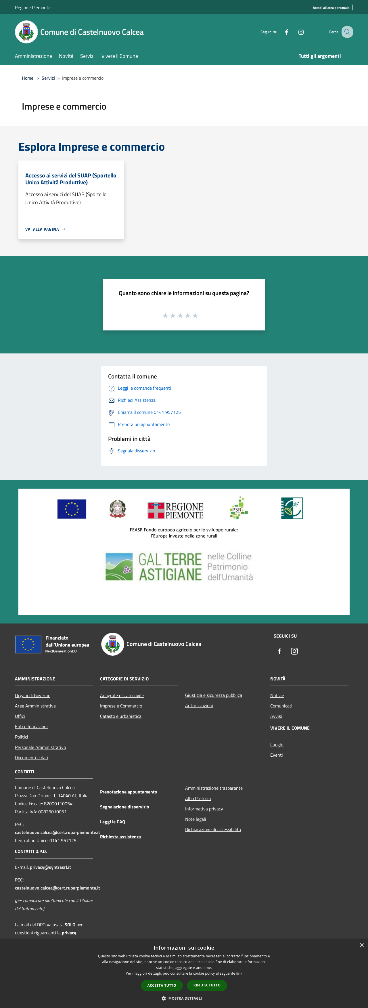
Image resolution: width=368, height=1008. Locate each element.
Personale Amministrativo (40, 747)
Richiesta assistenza (120, 836)
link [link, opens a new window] (239, 973)
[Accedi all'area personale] (331, 8)
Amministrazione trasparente (214, 788)
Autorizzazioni (199, 705)
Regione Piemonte (33, 7)
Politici (21, 736)
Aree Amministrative (35, 705)
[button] (184, 998)
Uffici (20, 716)
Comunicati (281, 705)
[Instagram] (295, 32)
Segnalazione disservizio (124, 806)
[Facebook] (280, 32)
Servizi (48, 77)
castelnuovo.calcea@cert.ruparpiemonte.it (57, 832)
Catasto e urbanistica (120, 716)
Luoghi (276, 744)
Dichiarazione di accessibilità (213, 829)
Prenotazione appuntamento (128, 791)
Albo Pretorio (198, 798)
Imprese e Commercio (121, 705)
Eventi (276, 754)
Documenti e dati (31, 757)
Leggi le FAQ (112, 821)
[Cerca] (346, 32)
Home (27, 77)
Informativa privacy (204, 808)
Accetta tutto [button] (161, 985)
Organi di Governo (32, 695)
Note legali (195, 819)
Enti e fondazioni (31, 726)
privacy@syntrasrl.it (50, 867)
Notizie (277, 695)
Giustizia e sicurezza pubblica (213, 695)
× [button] (361, 945)
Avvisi (276, 716)
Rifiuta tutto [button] (207, 985)
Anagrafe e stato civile (122, 695)
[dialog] (184, 973)
